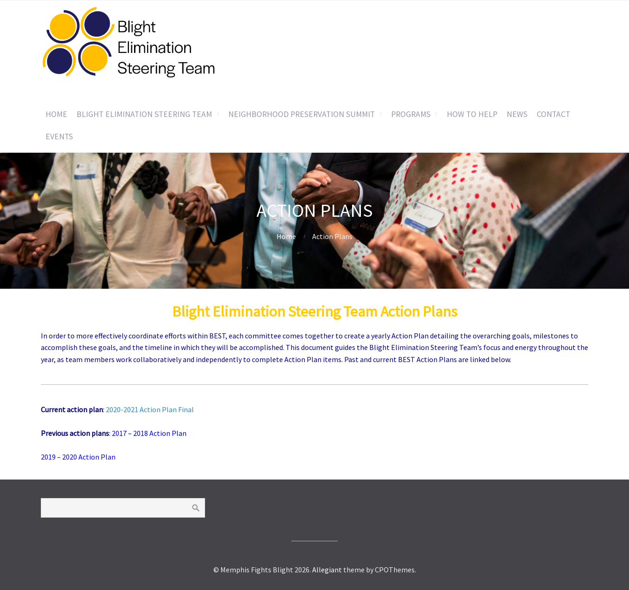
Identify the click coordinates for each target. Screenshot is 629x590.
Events (59, 136)
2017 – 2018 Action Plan (149, 433)
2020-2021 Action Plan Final (150, 409)
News (517, 114)
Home (56, 114)
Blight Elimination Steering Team (144, 114)
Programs (410, 114)
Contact (553, 114)
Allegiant (327, 569)
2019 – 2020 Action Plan (78, 456)
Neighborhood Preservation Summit (301, 114)
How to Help (472, 114)
